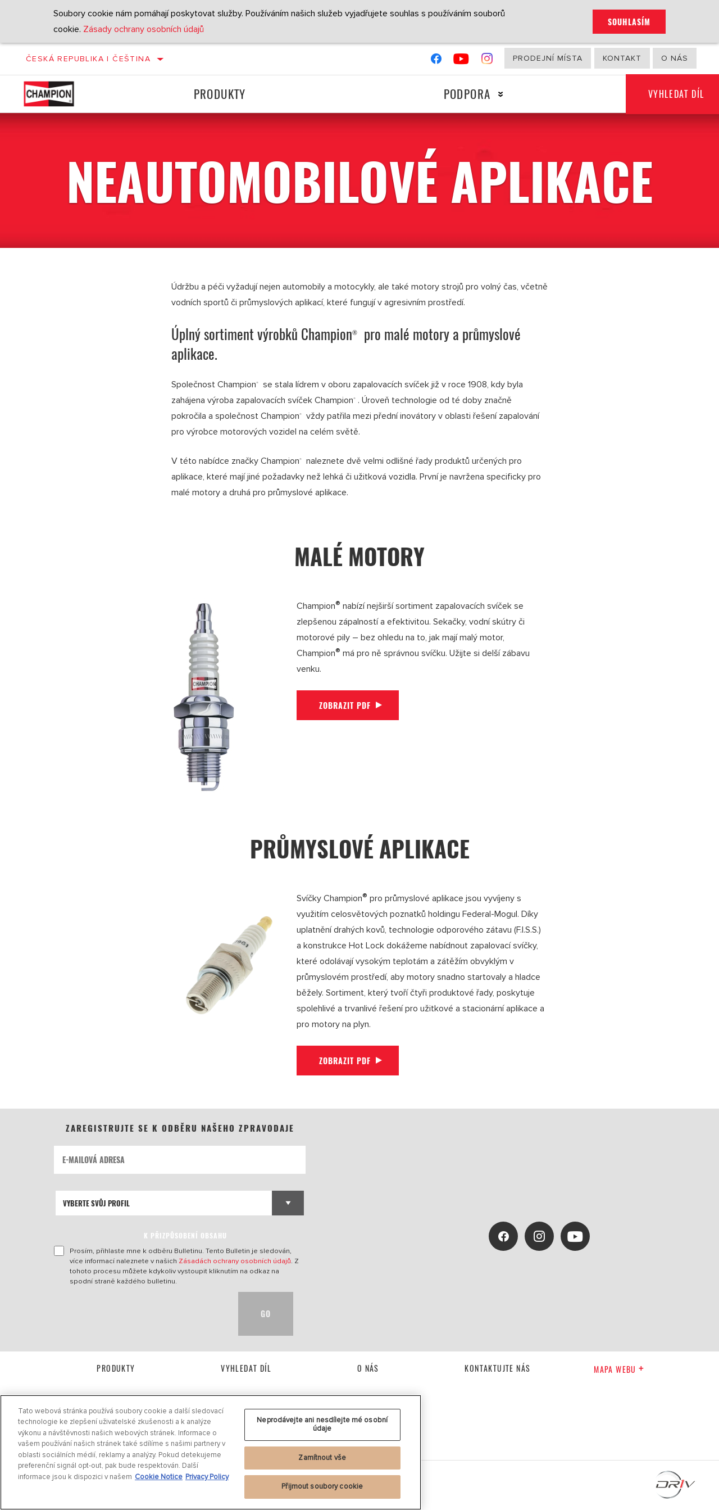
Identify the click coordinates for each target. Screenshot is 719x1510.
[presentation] (139, 1314)
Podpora (467, 93)
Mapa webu (619, 1369)
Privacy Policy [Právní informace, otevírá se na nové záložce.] (207, 1476)
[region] (210, 1452)
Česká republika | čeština (88, 59)
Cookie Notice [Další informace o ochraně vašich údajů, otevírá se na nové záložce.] (159, 1476)
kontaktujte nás (497, 1368)
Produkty (220, 93)
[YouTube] (461, 61)
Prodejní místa (548, 58)
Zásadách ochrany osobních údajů (235, 1260)
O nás (674, 58)
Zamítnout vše (322, 1457)
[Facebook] (436, 61)
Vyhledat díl (246, 1368)
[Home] (58, 94)
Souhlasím (629, 22)
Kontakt (622, 58)
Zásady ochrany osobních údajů (143, 29)
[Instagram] (487, 61)
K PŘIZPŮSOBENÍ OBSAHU (185, 1235)
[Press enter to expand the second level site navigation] (501, 94)
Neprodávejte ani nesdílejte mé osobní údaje (322, 1425)
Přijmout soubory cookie (322, 1486)
